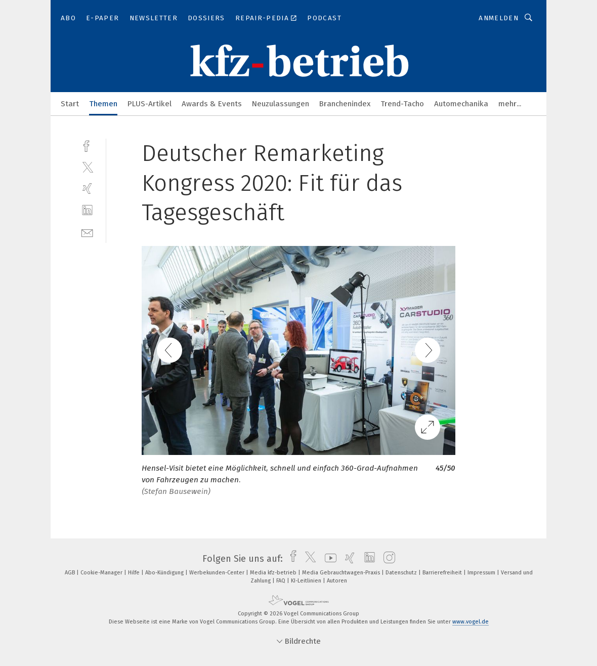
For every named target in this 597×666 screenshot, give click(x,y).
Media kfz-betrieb (274, 572)
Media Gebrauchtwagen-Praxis (341, 572)
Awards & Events (212, 103)
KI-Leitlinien (307, 580)
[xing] (87, 188)
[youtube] (328, 558)
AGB (70, 572)
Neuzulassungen (280, 103)
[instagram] (386, 558)
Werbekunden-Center (217, 572)
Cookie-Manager (102, 572)
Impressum (482, 572)
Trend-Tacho (402, 103)
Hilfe (134, 572)
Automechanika (461, 103)
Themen (103, 103)
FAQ (281, 580)
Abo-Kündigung (165, 572)
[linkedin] (87, 210)
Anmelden (499, 18)
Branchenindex (344, 103)
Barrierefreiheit (442, 572)
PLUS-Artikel (149, 103)
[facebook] (87, 145)
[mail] (87, 232)
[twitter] (87, 166)
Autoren (337, 580)
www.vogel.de (470, 621)
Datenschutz (402, 572)
